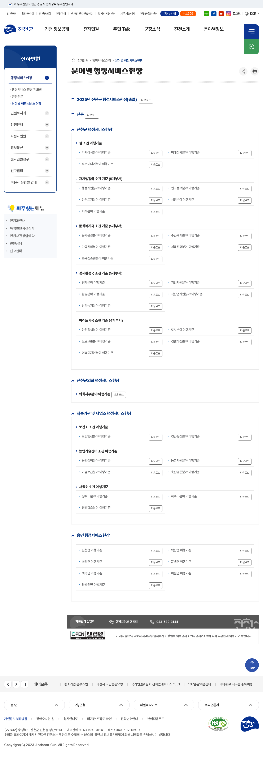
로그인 (237, 14)
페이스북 (213, 13)
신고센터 (16, 251)
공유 (243, 71)
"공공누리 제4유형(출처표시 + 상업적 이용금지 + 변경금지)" (166, 636)
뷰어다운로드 (156, 719)
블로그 (206, 13)
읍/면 (14, 705)
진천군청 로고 (19, 29)
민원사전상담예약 (22, 236)
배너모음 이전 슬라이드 (8, 684)
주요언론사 (212, 705)
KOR (253, 14)
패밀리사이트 (148, 705)
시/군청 (80, 705)
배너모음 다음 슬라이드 (16, 684)
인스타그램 (228, 13)
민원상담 (16, 243)
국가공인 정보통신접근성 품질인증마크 (218, 724)
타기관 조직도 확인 (99, 719)
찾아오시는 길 (45, 719)
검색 (251, 46)
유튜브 (221, 13)
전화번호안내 (129, 719)
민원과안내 (17, 221)
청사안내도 (70, 719)
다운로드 (146, 100)
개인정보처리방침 (15, 719)
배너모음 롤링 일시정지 (24, 684)
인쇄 (254, 71)
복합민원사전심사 (22, 228)
